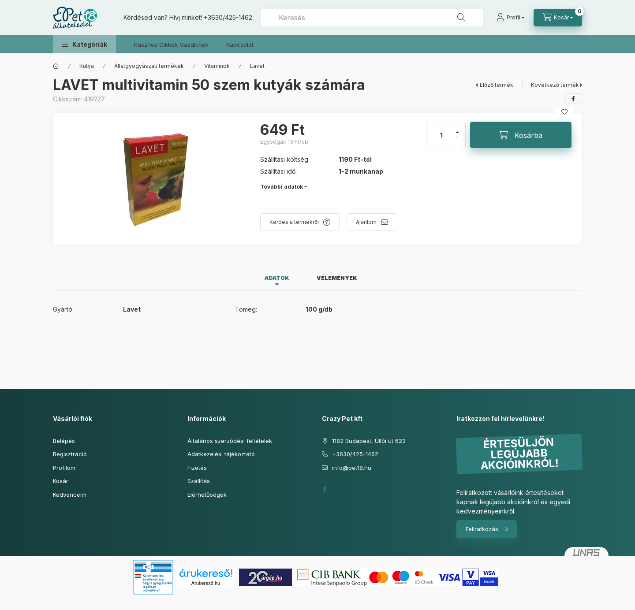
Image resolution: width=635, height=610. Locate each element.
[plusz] (457, 128)
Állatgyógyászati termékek (149, 66)
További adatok (281, 186)
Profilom (64, 467)
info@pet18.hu (351, 467)
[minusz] (457, 141)
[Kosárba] (521, 135)
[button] (84, 44)
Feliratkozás (482, 528)
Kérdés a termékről (294, 222)
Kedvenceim (69, 494)
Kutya (86, 66)
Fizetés (197, 467)
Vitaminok (217, 66)
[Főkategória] (56, 66)
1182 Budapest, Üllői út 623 (369, 440)
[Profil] (510, 17)
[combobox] (372, 17)
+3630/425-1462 (228, 17)
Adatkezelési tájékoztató (221, 454)
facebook (324, 489)
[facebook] (573, 98)
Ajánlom (366, 222)
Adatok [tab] (277, 278)
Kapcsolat (240, 44)
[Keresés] (461, 17)
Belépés (64, 440)
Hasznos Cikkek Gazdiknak (171, 44)
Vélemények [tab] (337, 278)
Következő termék (555, 85)
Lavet (257, 66)
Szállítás (198, 480)
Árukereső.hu (205, 583)
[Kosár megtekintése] (558, 17)
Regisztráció (70, 454)
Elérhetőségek (207, 494)
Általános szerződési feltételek (229, 440)
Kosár (60, 480)
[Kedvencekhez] (564, 112)
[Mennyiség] (441, 135)
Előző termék (496, 85)
